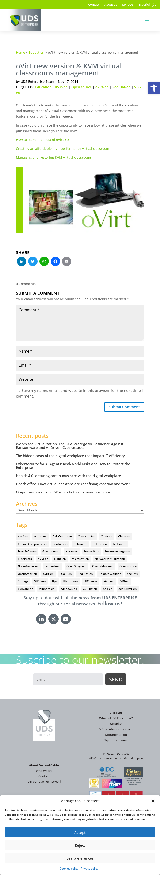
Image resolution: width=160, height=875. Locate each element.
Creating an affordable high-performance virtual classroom (62, 148)
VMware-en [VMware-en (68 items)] (25, 589)
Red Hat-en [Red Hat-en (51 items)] (85, 574)
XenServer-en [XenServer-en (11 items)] (127, 589)
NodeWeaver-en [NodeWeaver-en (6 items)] (28, 566)
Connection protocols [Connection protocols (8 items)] (32, 544)
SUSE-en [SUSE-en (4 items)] (40, 581)
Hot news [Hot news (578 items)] (71, 551)
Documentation (116, 734)
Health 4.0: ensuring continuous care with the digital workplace (68, 475)
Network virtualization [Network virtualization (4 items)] (110, 559)
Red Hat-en (121, 87)
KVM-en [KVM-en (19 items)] (43, 559)
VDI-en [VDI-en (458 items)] (125, 581)
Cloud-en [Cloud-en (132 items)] (124, 536)
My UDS (127, 5)
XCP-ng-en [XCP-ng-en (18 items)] (90, 589)
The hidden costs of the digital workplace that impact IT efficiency (70, 455)
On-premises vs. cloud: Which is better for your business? (63, 492)
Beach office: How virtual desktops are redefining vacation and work (73, 483)
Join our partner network (44, 781)
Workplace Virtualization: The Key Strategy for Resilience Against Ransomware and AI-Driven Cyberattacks (69, 446)
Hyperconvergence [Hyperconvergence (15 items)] (117, 551)
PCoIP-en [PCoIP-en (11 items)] (66, 574)
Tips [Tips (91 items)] (54, 581)
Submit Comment (124, 406)
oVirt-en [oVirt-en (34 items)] (48, 574)
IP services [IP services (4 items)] (25, 559)
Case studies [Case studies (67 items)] (86, 536)
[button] (154, 88)
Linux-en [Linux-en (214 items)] (60, 559)
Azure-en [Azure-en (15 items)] (40, 536)
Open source (81, 87)
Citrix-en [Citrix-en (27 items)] (106, 536)
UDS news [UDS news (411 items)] (91, 581)
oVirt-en (102, 87)
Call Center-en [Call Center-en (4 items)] (62, 536)
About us (110, 5)
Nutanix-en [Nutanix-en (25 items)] (53, 566)
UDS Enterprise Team (37, 81)
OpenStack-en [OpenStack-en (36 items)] (27, 574)
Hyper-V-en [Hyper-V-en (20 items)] (91, 551)
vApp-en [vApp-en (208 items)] (108, 581)
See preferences (80, 858)
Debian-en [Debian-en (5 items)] (80, 544)
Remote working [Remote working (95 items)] (110, 574)
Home (20, 52)
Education (36, 52)
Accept (80, 832)
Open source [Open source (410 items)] (128, 566)
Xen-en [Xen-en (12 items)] (108, 589)
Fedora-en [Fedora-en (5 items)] (119, 544)
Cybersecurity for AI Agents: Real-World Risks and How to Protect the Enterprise (73, 466)
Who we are (44, 771)
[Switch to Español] (144, 5)
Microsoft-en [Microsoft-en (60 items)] (80, 559)
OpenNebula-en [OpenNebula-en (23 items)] (103, 566)
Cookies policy (69, 869)
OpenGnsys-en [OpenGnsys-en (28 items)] (76, 566)
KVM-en (61, 87)
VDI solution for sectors (115, 729)
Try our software (116, 740)
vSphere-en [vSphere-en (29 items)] (47, 589)
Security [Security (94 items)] (132, 574)
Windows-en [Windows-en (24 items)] (69, 589)
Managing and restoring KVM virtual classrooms (54, 157)
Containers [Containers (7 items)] (60, 544)
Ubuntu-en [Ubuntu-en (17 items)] (70, 581)
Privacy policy (89, 869)
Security (116, 723)
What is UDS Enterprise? (116, 718)
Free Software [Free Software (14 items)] (27, 551)
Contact (93, 5)
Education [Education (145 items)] (100, 544)
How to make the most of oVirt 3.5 (42, 139)
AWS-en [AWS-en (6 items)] (23, 536)
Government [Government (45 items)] (51, 551)
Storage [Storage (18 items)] (23, 581)
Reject (80, 845)
